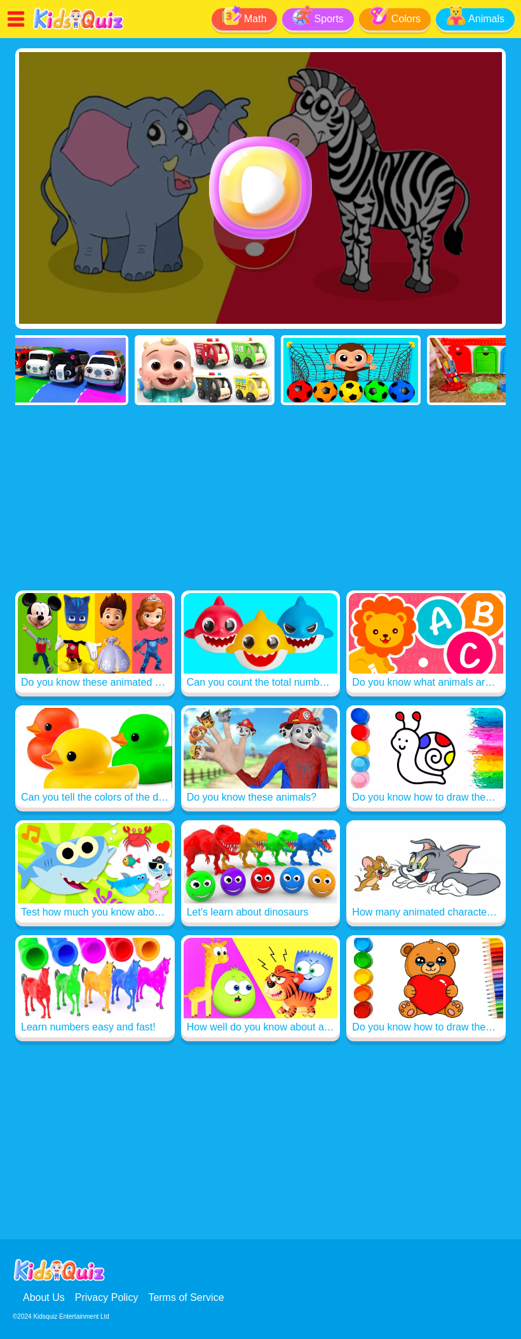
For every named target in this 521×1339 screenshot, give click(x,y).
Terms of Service (186, 1297)
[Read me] (78, 27)
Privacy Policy (107, 1297)
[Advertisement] (260, 500)
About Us (44, 1297)
